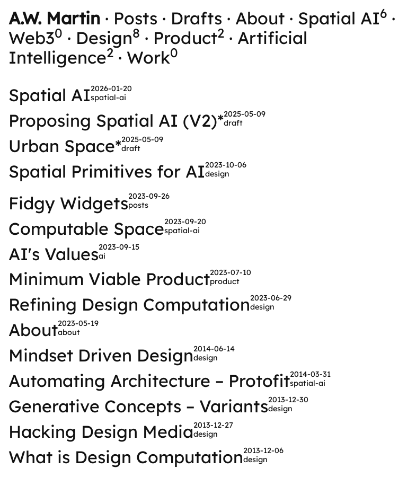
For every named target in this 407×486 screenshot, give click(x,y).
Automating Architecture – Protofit (149, 380)
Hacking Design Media (100, 431)
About (260, 18)
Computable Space (86, 228)
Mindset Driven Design (100, 355)
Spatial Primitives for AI (106, 171)
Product (188, 37)
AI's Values (53, 253)
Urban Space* (64, 145)
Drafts (196, 18)
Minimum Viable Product (109, 278)
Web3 (35, 37)
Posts (135, 18)
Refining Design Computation (129, 304)
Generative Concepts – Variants (138, 406)
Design (108, 37)
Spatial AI (342, 18)
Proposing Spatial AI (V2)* (116, 120)
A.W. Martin (54, 18)
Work (152, 57)
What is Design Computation (125, 456)
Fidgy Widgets (68, 203)
